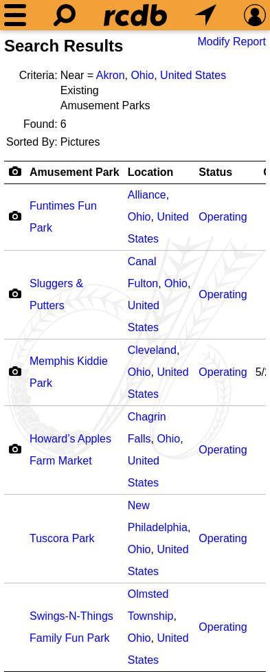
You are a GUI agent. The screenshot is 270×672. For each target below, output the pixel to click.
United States (193, 75)
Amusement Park (75, 172)
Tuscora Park (62, 538)
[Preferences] (255, 15)
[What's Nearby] (205, 15)
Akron (110, 75)
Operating (223, 217)
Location (151, 172)
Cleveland (152, 350)
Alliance (147, 195)
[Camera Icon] (14, 216)
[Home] (135, 15)
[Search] (65, 15)
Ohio (142, 75)
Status (215, 172)
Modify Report (231, 41)
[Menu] (15, 15)
